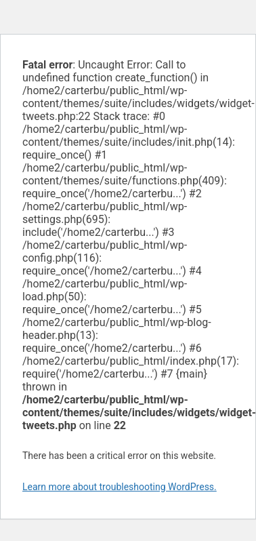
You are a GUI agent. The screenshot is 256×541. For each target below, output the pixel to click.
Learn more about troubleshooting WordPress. (119, 486)
